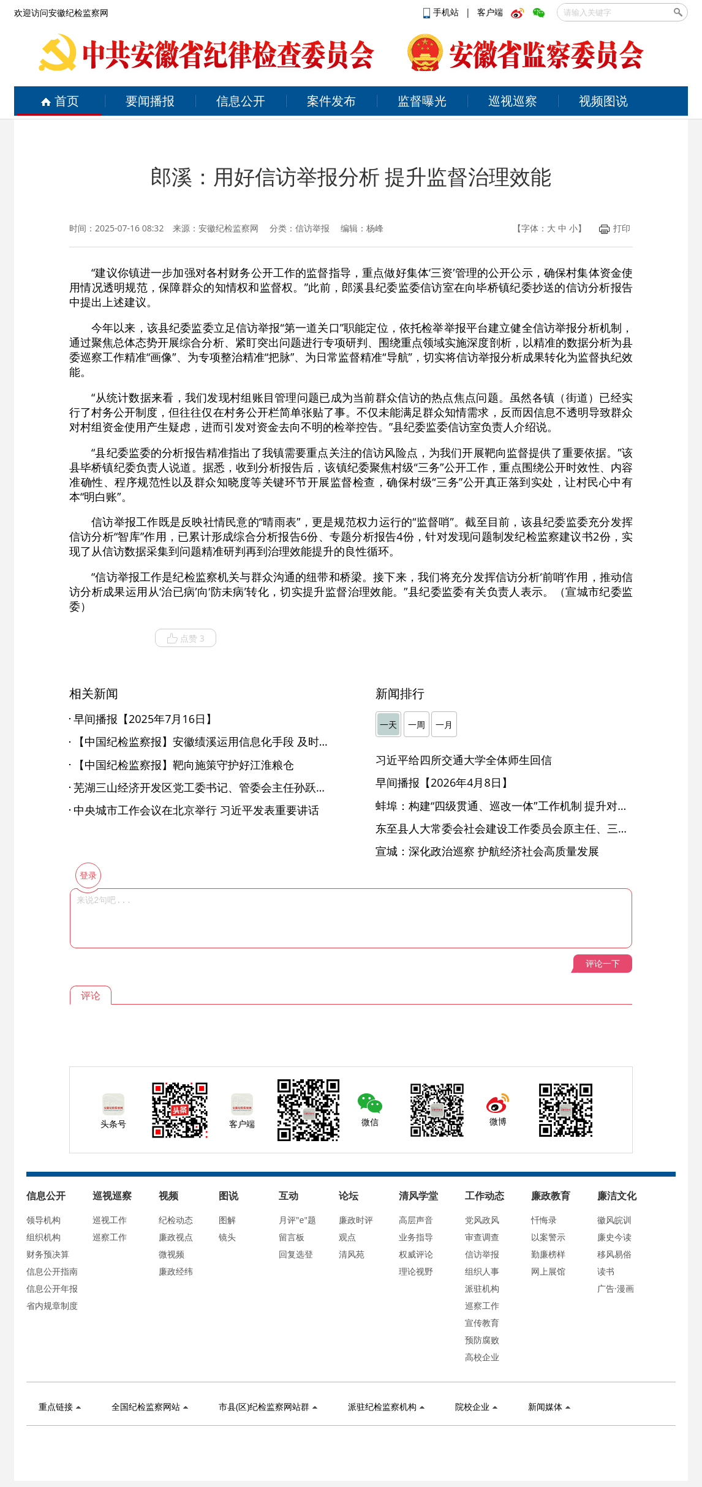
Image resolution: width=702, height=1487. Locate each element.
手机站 (442, 12)
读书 (605, 1271)
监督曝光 (422, 100)
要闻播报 (150, 100)
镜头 (227, 1237)
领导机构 (43, 1220)
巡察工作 (109, 1237)
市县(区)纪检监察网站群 (268, 1406)
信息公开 (240, 100)
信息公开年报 (52, 1288)
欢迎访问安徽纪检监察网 (61, 12)
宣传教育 (482, 1322)
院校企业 (476, 1406)
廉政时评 (356, 1220)
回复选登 (296, 1254)
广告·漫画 (615, 1288)
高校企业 (482, 1357)
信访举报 (482, 1254)
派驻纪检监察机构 (386, 1406)
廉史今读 (614, 1237)
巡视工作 (109, 1220)
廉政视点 (176, 1237)
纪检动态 (176, 1220)
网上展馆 (548, 1271)
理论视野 (416, 1271)
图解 (227, 1220)
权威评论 (416, 1254)
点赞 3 (186, 638)
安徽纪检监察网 (228, 228)
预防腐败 (482, 1340)
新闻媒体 (549, 1406)
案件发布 (331, 100)
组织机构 (43, 1237)
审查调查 (482, 1237)
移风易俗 (614, 1254)
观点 (347, 1237)
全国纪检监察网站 (149, 1406)
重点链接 (60, 1406)
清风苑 (351, 1254)
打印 (614, 228)
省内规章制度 (52, 1305)
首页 (59, 100)
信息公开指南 (52, 1271)
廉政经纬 (176, 1271)
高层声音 (416, 1220)
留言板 (291, 1237)
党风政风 (482, 1220)
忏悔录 (544, 1220)
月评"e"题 (297, 1220)
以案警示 (548, 1237)
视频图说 (603, 100)
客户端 (490, 12)
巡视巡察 (512, 100)
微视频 (171, 1254)
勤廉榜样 (548, 1254)
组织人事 (482, 1271)
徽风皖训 (614, 1220)
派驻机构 (482, 1288)
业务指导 (416, 1237)
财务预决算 (47, 1254)
